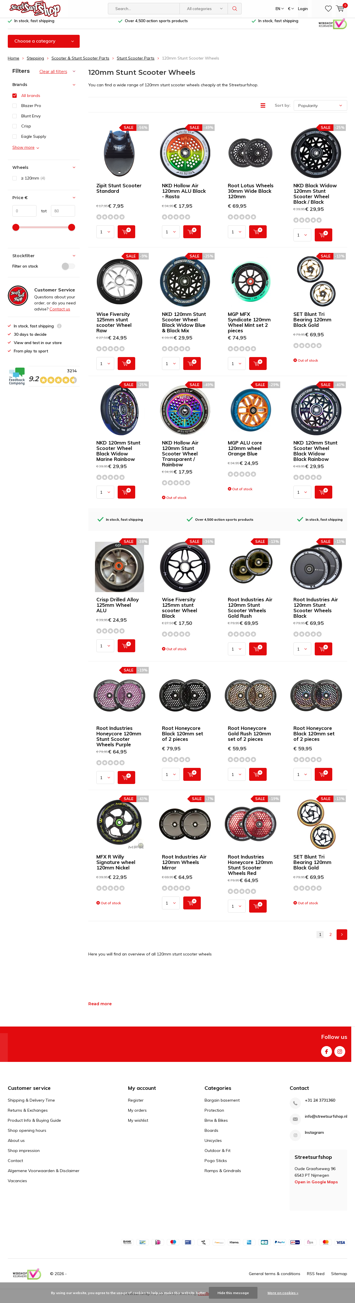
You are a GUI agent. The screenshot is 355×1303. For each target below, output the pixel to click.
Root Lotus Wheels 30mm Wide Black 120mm (251, 195)
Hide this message (233, 1293)
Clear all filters (53, 76)
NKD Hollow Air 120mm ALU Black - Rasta (184, 195)
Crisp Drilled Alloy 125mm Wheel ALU (117, 609)
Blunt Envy (31, 120)
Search (235, 8)
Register (136, 1104)
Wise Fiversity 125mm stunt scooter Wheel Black (179, 612)
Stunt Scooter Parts (135, 62)
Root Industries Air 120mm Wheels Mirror (184, 866)
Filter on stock (43, 270)
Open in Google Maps (316, 1186)
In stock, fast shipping (34, 25)
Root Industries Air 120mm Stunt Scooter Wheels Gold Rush (250, 612)
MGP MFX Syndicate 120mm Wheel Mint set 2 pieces (249, 326)
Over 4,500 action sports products (156, 25)
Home (13, 62)
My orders (137, 1114)
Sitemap (339, 1278)
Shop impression (24, 1154)
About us (16, 1144)
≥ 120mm (33, 182)
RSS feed (316, 1278)
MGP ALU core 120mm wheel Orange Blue (245, 452)
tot (42, 215)
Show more (23, 151)
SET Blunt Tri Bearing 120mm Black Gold (312, 323)
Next (342, 939)
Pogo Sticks (216, 1164)
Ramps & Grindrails (223, 1174)
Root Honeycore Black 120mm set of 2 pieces (182, 737)
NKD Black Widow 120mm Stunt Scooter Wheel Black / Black (315, 198)
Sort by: (283, 109)
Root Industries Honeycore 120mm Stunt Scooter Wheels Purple (118, 740)
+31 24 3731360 (320, 1104)
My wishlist (138, 1124)
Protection (214, 1114)
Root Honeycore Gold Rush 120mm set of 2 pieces (249, 737)
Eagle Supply (33, 140)
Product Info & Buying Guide (34, 1124)
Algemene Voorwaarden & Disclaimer (43, 1174)
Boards (211, 1134)
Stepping (35, 62)
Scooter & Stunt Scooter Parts (80, 62)
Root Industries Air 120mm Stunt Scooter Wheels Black (315, 612)
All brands (30, 99)
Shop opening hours (27, 1134)
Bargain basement (222, 1104)
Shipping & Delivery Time (31, 1104)
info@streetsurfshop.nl (326, 1120)
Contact (15, 1164)
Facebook (326, 1054)
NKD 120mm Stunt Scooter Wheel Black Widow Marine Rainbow (118, 455)
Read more (100, 1008)
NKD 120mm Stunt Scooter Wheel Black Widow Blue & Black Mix (184, 326)
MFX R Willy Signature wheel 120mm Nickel (115, 866)
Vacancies (17, 1184)
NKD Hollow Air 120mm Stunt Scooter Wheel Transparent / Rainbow (180, 458)
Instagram (339, 1054)
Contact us (59, 313)
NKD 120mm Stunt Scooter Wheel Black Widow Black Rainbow (315, 455)
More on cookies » (283, 1293)
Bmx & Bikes (216, 1124)
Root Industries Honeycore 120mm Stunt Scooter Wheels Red (250, 869)
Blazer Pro (31, 109)
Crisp (26, 130)
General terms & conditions (274, 1278)
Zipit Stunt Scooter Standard (119, 192)
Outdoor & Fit (217, 1154)
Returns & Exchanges (28, 1114)
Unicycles (213, 1144)
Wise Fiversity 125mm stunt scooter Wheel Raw (113, 326)
